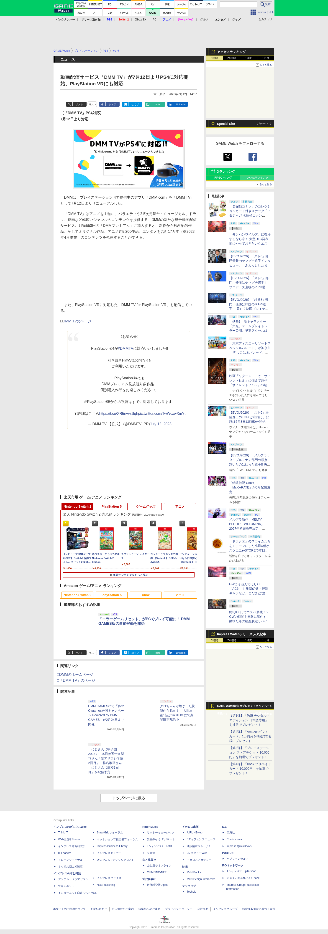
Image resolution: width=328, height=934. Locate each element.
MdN (185, 866)
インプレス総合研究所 (71, 846)
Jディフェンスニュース (201, 839)
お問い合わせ (99, 909)
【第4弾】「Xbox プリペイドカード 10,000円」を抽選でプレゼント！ (250, 768)
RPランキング (223, 177)
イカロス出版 (190, 826)
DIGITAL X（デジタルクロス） (115, 859)
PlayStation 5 (112, 506)
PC (154, 19)
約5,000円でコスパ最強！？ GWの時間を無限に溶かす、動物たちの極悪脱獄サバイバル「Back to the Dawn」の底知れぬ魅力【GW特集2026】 (250, 621)
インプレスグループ (225, 909)
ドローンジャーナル (70, 859)
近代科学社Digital (157, 884)
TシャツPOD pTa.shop (241, 871)
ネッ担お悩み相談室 (70, 866)
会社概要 (202, 909)
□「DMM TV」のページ (76, 680)
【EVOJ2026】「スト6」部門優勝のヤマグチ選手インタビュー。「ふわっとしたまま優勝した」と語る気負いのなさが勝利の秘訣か (250, 265)
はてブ (135, 104)
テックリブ (189, 886)
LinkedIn (181, 104)
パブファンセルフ (238, 858)
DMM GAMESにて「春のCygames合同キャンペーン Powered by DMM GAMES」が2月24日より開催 (106, 715)
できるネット (66, 886)
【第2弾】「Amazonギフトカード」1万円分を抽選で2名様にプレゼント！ (250, 736)
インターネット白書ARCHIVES (77, 892)
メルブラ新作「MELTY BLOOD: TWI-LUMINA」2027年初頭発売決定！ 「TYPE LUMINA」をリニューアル (249, 528)
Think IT (63, 832)
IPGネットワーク (232, 865)
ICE (224, 826)
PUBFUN (227, 853)
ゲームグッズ (145, 506)
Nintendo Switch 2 (77, 506)
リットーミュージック (160, 832)
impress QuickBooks (239, 846)
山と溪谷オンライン (159, 865)
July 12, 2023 (161, 424)
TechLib (191, 891)
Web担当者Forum (69, 839)
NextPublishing (106, 884)
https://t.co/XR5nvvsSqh (118, 413)
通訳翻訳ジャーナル (199, 846)
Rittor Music (150, 826)
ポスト (79, 104)
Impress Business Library (112, 846)
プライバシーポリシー (178, 909)
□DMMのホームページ (75, 674)
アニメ (180, 506)
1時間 (214, 58)
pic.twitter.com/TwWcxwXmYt (161, 413)
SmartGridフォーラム (110, 832)
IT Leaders (64, 853)
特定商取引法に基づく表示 (258, 909)
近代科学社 (149, 879)
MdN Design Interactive (201, 879)
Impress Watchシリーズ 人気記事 (241, 634)
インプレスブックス (109, 878)
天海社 (231, 832)
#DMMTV (125, 348)
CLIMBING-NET (157, 872)
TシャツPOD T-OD (159, 846)
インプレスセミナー (109, 853)
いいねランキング (257, 177)
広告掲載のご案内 (123, 909)
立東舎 (151, 853)
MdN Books (194, 872)
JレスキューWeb (197, 853)
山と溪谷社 (149, 859)
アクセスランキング (231, 52)
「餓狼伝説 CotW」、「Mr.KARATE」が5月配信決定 (249, 487)
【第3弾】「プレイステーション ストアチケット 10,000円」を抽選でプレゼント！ (249, 752)
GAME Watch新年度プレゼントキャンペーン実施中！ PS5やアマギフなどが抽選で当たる (244, 707)
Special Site (226, 124)
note (158, 104)
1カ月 (265, 58)
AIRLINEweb (194, 832)
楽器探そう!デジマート (161, 839)
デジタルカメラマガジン (73, 879)
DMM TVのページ (77, 321)
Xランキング (226, 171)
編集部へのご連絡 (149, 909)
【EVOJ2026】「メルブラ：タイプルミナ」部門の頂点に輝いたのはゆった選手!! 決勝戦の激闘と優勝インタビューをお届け (250, 464)
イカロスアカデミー (199, 859)
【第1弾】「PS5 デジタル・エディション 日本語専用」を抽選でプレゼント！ (249, 720)
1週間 (248, 58)
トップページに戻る (128, 798)
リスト (92, 104)
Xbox (146, 595)
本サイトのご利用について (69, 909)
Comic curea (234, 839)
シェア (112, 104)
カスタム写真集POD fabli (243, 878)
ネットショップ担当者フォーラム (117, 839)
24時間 (231, 58)
